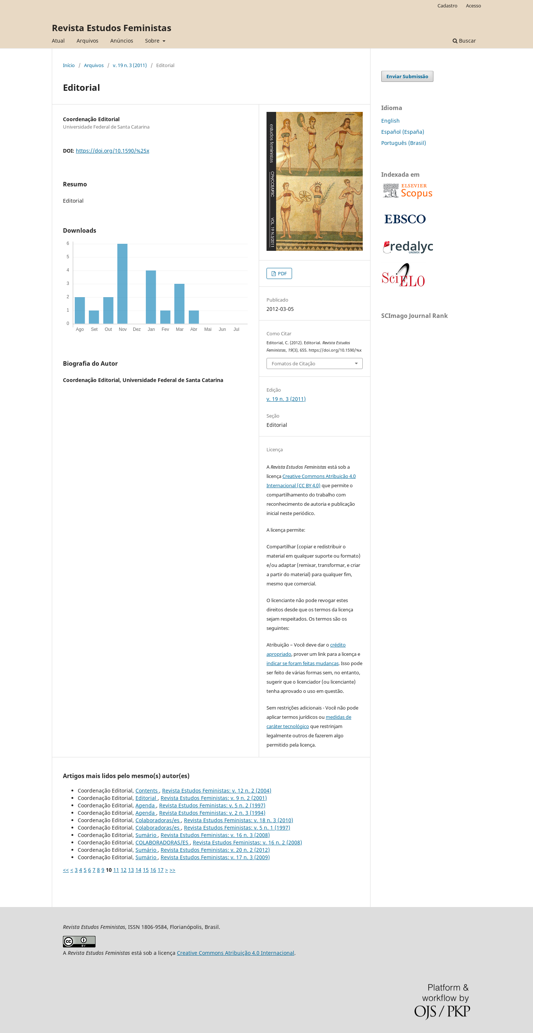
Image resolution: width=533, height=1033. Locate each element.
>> (172, 869)
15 (146, 869)
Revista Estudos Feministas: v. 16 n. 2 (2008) (247, 842)
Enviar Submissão (407, 76)
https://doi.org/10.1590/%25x (112, 150)
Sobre (153, 40)
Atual (58, 40)
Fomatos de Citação (293, 363)
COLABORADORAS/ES (162, 842)
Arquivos (87, 40)
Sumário (146, 834)
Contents (147, 790)
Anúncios (121, 40)
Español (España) (402, 131)
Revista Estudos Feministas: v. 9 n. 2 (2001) (214, 797)
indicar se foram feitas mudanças (302, 663)
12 (124, 869)
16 (153, 869)
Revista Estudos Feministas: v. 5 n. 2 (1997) (212, 805)
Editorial (146, 797)
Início (69, 65)
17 (161, 869)
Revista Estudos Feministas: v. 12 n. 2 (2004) (216, 790)
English (390, 120)
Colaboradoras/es (158, 820)
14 (138, 869)
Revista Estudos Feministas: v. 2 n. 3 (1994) (212, 812)
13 (131, 869)
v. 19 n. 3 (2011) (130, 65)
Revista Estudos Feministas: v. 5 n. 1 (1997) (237, 827)
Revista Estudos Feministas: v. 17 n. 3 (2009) (215, 857)
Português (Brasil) (403, 142)
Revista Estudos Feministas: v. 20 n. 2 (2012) (215, 849)
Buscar (464, 40)
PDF (282, 273)
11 (116, 869)
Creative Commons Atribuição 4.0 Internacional (235, 952)
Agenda (145, 805)
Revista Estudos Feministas (111, 27)
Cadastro (447, 5)
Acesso (473, 5)
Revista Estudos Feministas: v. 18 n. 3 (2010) (238, 820)
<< (66, 869)
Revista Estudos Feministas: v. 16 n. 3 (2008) (215, 834)
